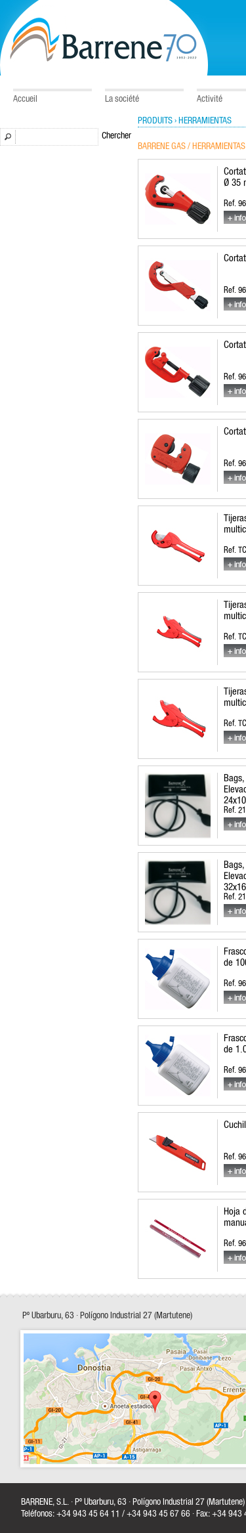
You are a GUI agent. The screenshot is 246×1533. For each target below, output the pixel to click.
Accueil (25, 99)
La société (122, 99)
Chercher (116, 135)
